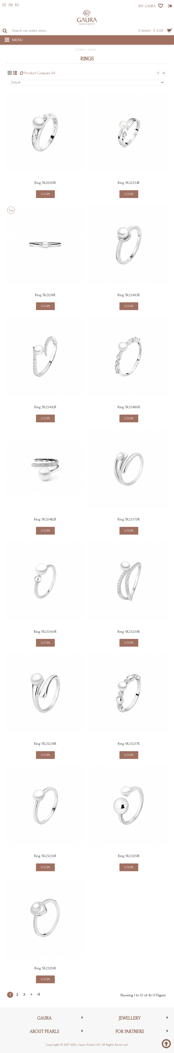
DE (4, 5)
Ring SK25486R (129, 407)
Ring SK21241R (45, 295)
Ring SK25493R (129, 295)
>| (38, 994)
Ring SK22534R (129, 183)
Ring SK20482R (45, 519)
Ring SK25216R (45, 968)
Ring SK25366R (45, 631)
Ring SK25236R (45, 856)
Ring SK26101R (45, 183)
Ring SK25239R (129, 631)
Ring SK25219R (129, 856)
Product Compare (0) (39, 73)
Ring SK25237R (129, 744)
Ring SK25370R (129, 519)
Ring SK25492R (45, 407)
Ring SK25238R (45, 744)
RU (17, 5)
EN (11, 5)
